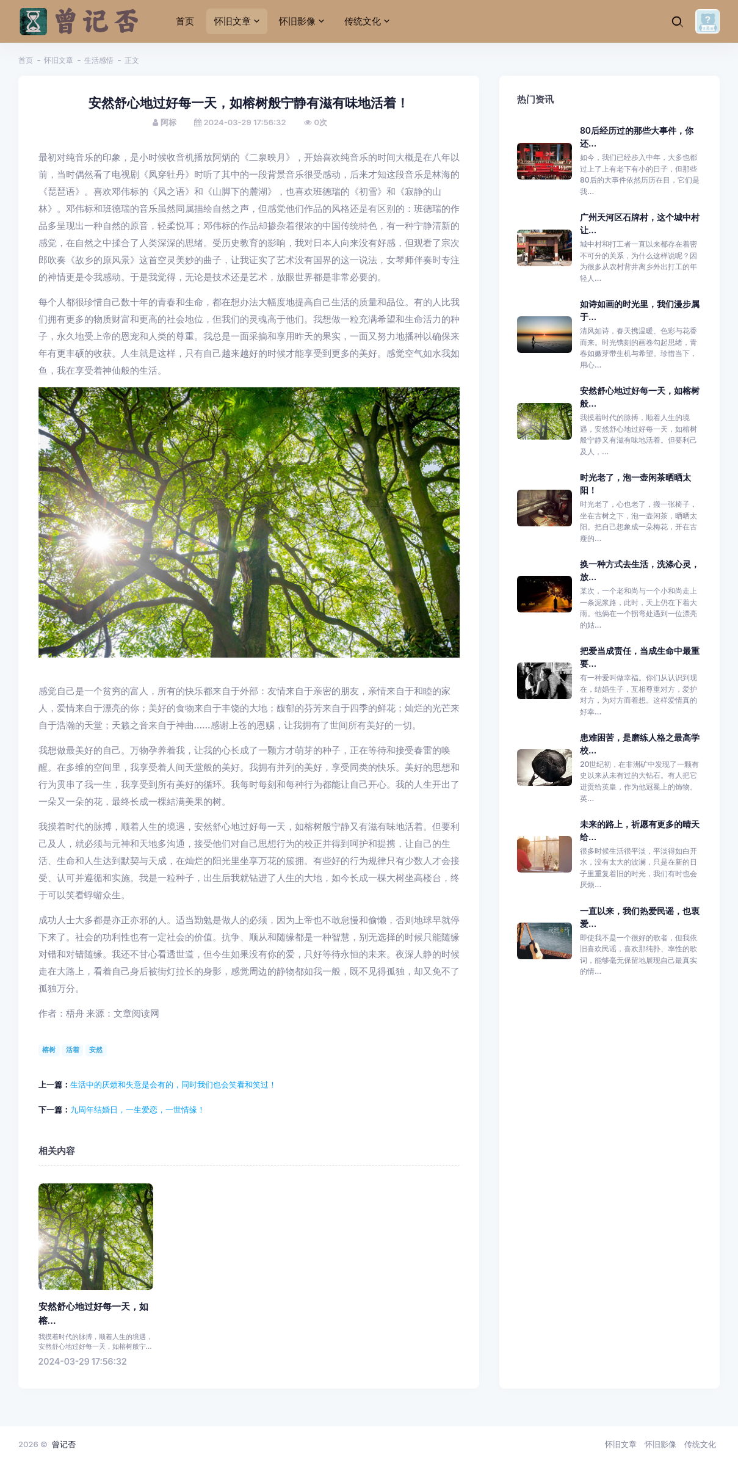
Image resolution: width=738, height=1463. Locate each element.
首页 (25, 60)
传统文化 (700, 1444)
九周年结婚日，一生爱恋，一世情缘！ (137, 1109)
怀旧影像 (660, 1444)
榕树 (49, 1049)
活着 (72, 1049)
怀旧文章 (58, 60)
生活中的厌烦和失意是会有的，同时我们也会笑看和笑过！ (173, 1084)
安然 (96, 1049)
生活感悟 (99, 60)
